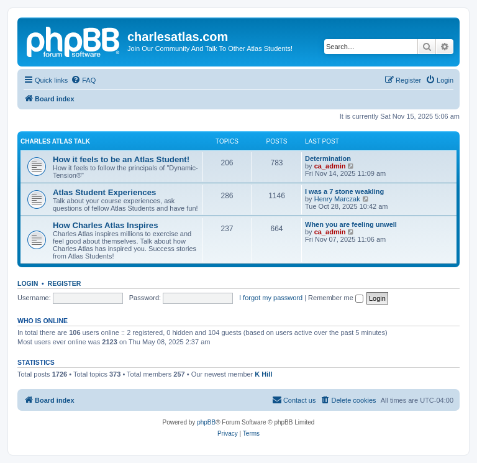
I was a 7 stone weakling (344, 191)
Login (27, 283)
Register (64, 283)
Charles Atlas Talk (55, 141)
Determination (328, 158)
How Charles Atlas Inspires (105, 225)
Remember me (335, 297)
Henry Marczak (337, 199)
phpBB (206, 422)
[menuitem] (83, 80)
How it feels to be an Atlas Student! (121, 159)
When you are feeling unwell (351, 224)
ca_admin (330, 166)
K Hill (263, 374)
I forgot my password (270, 297)
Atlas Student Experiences (104, 192)
